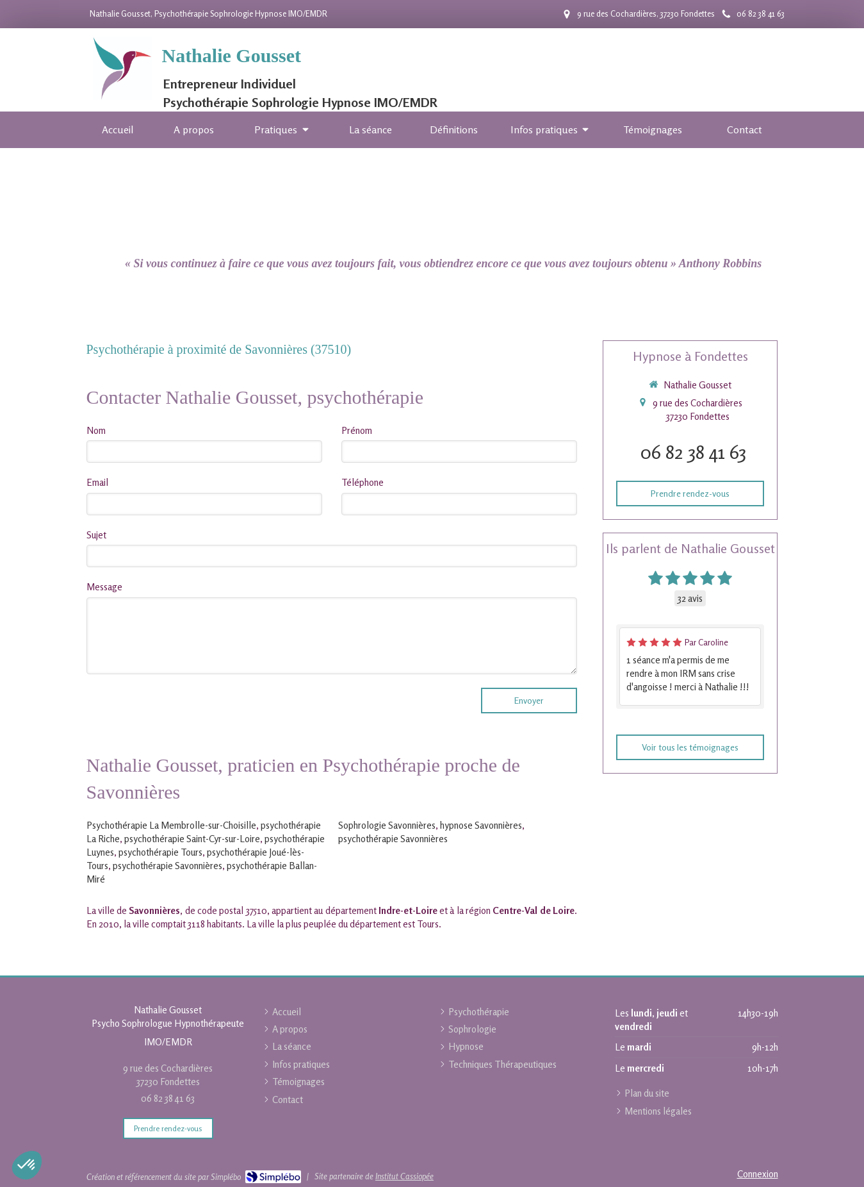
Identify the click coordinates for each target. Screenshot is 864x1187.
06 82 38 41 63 (693, 451)
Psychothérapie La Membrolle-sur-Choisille (171, 825)
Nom (96, 430)
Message (104, 587)
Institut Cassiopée (404, 1176)
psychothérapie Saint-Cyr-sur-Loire (192, 839)
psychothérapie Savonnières (167, 865)
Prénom (356, 430)
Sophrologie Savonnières (387, 825)
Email (97, 482)
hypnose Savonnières (481, 825)
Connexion (757, 1174)
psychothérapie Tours (160, 852)
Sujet (96, 535)
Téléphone (362, 482)
